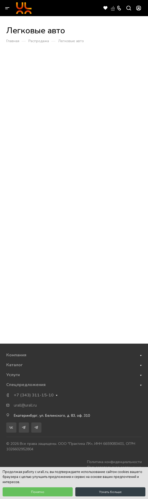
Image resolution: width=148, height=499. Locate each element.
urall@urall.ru (25, 405)
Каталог (14, 365)
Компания (16, 355)
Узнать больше (110, 492)
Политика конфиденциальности (114, 461)
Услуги (13, 375)
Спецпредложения (26, 385)
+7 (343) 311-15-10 (34, 395)
